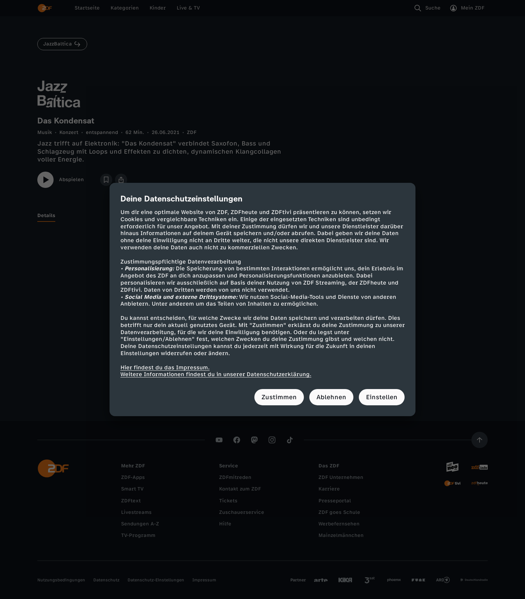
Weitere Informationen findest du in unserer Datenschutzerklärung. (215, 374)
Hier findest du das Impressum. (165, 367)
